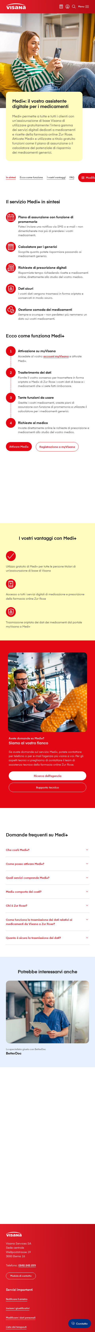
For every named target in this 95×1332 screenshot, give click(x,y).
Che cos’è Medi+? (47, 852)
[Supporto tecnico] (47, 787)
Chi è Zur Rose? (47, 908)
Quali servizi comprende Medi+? (47, 880)
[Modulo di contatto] (21, 1276)
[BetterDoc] (47, 1022)
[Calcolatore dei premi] (61, 7)
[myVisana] (67, 7)
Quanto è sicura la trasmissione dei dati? (47, 940)
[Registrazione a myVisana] (57, 449)
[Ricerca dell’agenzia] (47, 775)
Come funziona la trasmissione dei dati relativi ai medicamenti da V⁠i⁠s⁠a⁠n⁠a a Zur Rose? (47, 924)
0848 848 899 (27, 1265)
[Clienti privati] (16, 6)
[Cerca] (74, 7)
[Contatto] (79, 1323)
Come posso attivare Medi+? (47, 866)
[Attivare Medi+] (19, 448)
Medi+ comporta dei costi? (47, 894)
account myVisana (56, 358)
